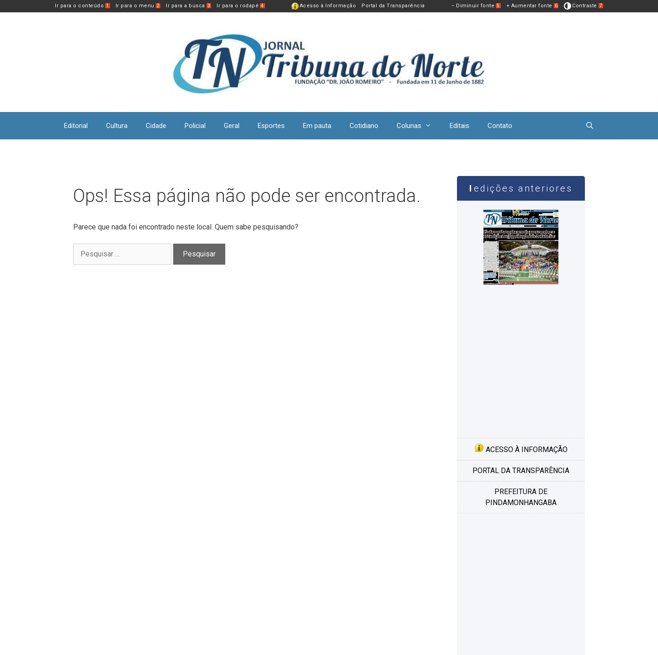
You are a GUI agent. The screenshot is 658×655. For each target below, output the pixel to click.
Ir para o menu (138, 6)
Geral (231, 126)
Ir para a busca (188, 6)
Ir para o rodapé (241, 6)
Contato (500, 126)
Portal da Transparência (393, 6)
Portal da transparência (520, 470)
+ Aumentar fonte (532, 6)
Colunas (418, 125)
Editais (459, 126)
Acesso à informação (521, 448)
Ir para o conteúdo (82, 6)
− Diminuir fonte (476, 6)
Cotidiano (364, 126)
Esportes (271, 126)
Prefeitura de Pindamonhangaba (521, 497)
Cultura (116, 126)
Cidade (156, 126)
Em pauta (317, 126)
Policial (195, 126)
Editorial (76, 126)
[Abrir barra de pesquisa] (589, 125)
